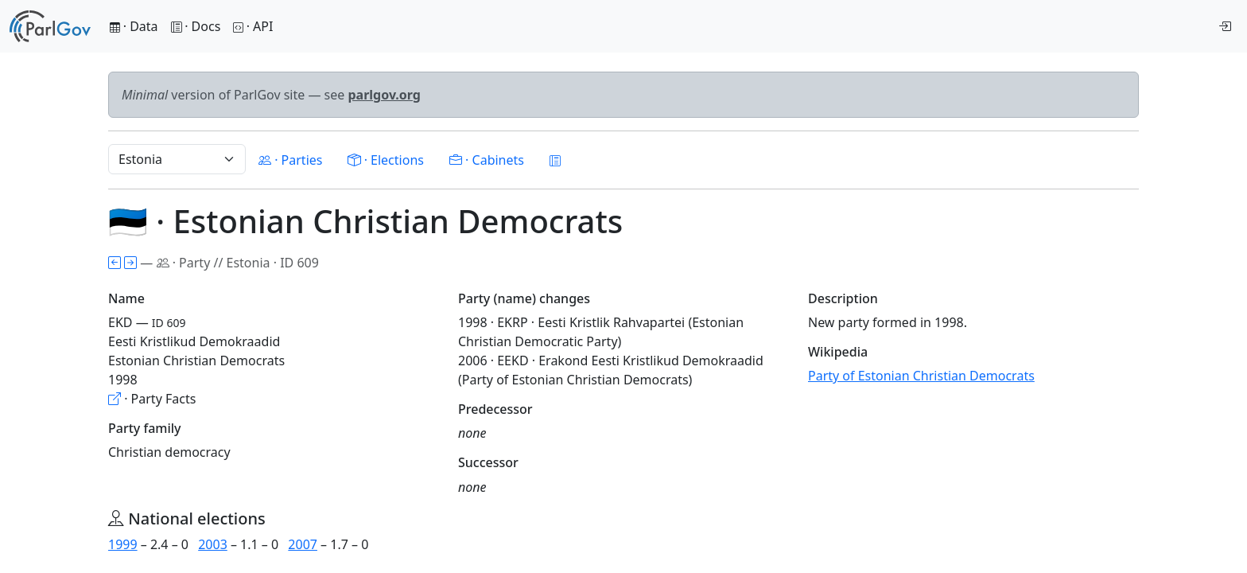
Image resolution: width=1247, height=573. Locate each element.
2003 (212, 544)
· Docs (196, 26)
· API (253, 26)
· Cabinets (486, 160)
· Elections (385, 160)
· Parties (290, 160)
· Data (134, 26)
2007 (302, 544)
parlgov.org (384, 94)
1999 (123, 544)
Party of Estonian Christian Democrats (921, 375)
